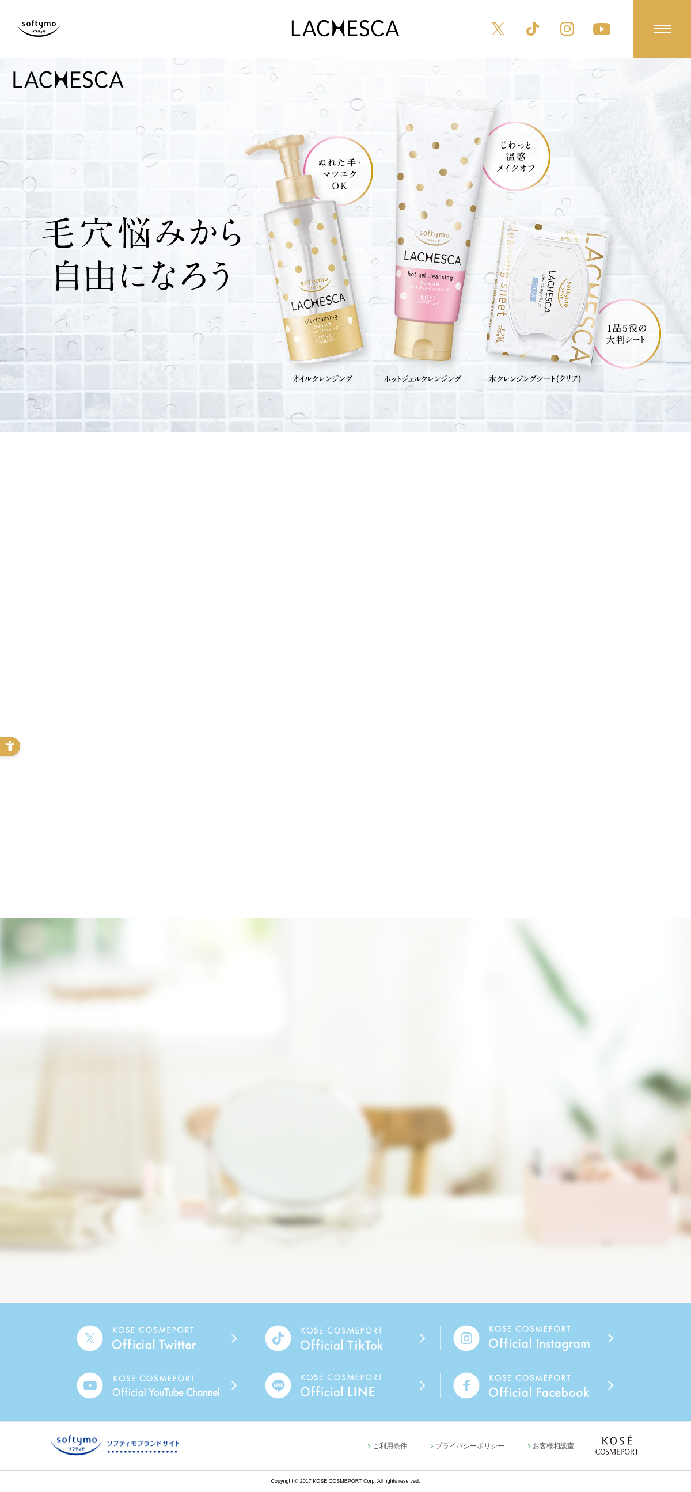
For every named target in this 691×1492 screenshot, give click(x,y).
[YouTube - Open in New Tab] (601, 28)
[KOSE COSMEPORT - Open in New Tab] (617, 1445)
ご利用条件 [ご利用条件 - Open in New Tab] (390, 1446)
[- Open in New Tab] (157, 1338)
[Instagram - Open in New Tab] (567, 28)
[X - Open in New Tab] (498, 28)
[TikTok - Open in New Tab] (532, 28)
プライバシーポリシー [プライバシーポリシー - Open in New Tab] (469, 1446)
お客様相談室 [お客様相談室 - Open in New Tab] (553, 1446)
